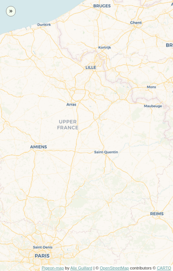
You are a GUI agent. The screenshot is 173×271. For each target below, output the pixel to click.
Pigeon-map (53, 268)
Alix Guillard (81, 268)
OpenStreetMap (114, 268)
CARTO (164, 268)
